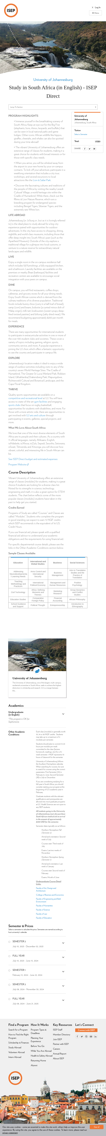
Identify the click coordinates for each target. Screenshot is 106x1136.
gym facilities (40, 401)
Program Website (18, 464)
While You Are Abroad (41, 1050)
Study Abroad (14, 1047)
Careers (56, 1048)
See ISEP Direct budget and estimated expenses (33, 459)
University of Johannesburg (53, 79)
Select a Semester (80, 134)
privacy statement (10, 1132)
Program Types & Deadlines (38, 1031)
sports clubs (14, 405)
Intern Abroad (14, 1057)
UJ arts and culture (35, 415)
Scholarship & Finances (18, 1042)
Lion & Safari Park (42, 180)
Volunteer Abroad (16, 1052)
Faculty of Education (44, 918)
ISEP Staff (57, 1029)
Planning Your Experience (37, 1040)
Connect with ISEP (86, 1030)
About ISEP (58, 1058)
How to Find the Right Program (18, 1036)
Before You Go (37, 1046)
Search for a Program (18, 1029)
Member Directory (61, 1034)
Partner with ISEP (61, 1044)
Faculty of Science (43, 909)
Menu (95, 13)
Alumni (34, 1065)
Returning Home (38, 1060)
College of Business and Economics (50, 895)
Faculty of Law (41, 914)
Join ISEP (57, 1039)
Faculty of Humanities (44, 905)
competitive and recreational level (25, 398)
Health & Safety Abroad (41, 1055)
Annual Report (59, 1053)
